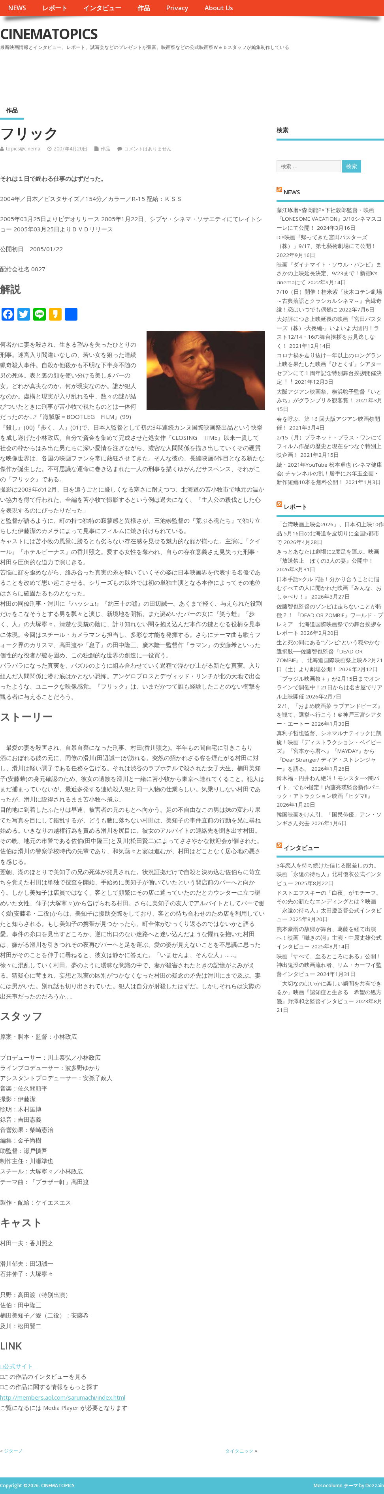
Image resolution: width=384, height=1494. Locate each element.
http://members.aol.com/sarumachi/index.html (62, 1397)
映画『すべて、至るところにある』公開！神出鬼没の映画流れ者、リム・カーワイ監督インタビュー (329, 965)
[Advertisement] (233, 74)
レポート (55, 8)
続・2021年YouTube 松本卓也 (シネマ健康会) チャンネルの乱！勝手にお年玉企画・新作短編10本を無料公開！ (329, 473)
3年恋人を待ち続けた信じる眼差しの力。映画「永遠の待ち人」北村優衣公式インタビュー (329, 874)
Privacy (177, 8)
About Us (219, 8)
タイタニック (239, 1450)
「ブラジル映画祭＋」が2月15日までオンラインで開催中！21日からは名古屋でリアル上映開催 (329, 687)
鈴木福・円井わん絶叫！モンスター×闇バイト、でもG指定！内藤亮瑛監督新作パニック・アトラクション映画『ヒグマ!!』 (328, 787)
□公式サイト (16, 1366)
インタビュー (102, 8)
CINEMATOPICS (48, 33)
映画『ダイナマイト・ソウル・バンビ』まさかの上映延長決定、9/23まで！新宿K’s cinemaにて (329, 273)
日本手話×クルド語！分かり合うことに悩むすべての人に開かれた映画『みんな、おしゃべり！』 (329, 588)
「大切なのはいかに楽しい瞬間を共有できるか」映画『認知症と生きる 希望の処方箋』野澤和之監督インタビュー (329, 992)
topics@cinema (23, 148)
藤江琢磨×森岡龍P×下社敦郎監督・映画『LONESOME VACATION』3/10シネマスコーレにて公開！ (329, 218)
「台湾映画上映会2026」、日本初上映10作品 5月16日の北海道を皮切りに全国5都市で (330, 533)
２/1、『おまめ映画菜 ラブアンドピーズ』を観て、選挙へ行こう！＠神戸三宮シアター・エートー (330, 714)
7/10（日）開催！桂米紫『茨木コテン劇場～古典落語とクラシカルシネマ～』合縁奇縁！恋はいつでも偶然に (329, 300)
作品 (143, 8)
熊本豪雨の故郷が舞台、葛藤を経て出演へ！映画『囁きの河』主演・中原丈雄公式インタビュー (329, 937)
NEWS (17, 8)
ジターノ (13, 1450)
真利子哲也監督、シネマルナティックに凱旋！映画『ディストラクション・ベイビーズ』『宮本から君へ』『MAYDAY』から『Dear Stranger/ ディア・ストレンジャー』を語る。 (329, 751)
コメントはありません (147, 148)
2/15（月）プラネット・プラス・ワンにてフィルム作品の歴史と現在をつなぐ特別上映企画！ (329, 446)
